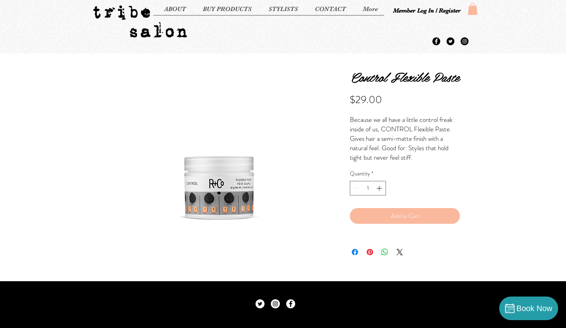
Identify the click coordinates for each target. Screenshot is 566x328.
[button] (473, 9)
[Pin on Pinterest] (370, 252)
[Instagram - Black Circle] (465, 41)
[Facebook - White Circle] (290, 303)
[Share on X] (399, 252)
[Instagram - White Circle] (275, 303)
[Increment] (380, 188)
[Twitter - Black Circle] (450, 41)
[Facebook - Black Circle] (436, 41)
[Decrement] (356, 188)
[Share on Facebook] (355, 252)
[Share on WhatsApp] (385, 252)
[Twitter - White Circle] (260, 303)
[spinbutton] (368, 188)
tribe (120, 11)
